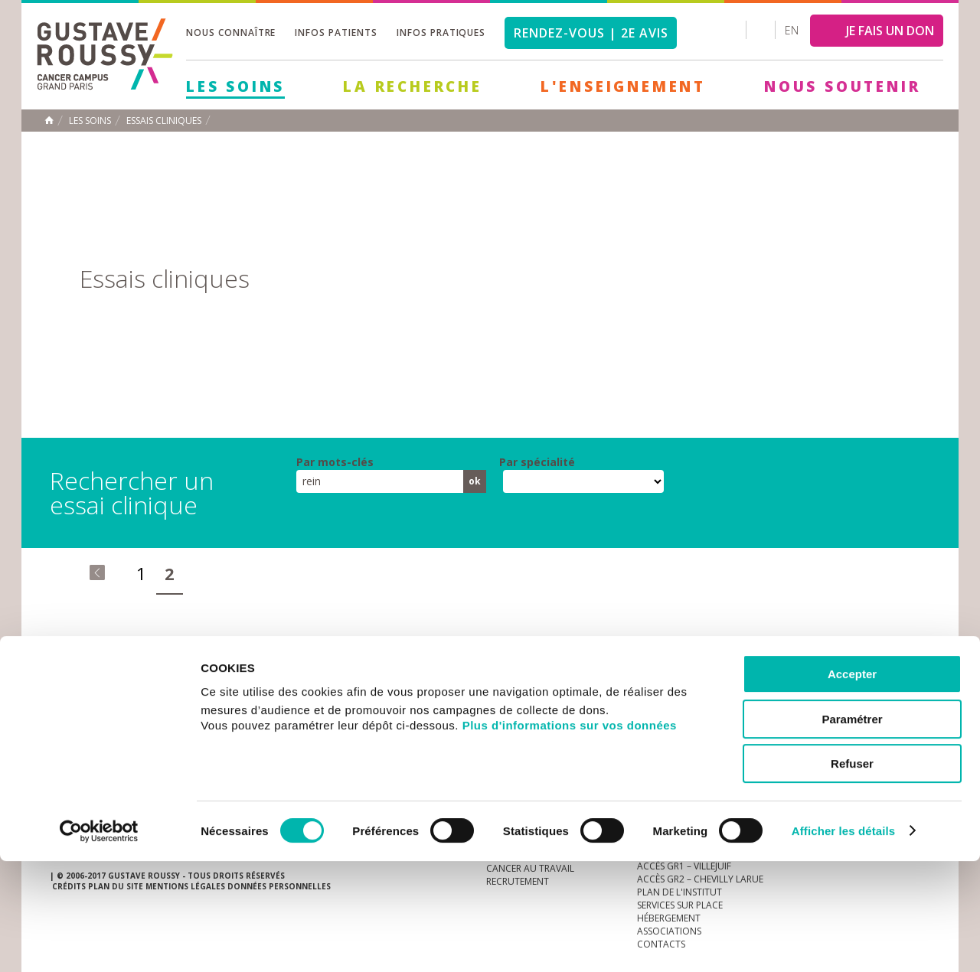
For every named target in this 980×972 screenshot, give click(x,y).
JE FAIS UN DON (890, 30)
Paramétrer (852, 830)
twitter (894, 687)
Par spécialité (537, 462)
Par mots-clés (335, 462)
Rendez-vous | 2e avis (591, 32)
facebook (918, 687)
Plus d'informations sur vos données (569, 836)
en (792, 30)
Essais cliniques (163, 121)
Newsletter (770, 694)
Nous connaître (231, 32)
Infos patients (336, 32)
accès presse (194, 686)
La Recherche (412, 86)
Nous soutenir (842, 86)
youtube (846, 687)
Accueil (49, 120)
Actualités (97, 686)
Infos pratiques (441, 32)
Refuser (852, 874)
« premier (97, 572)
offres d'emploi (305, 686)
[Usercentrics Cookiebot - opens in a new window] (99, 942)
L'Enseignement (623, 86)
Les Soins (235, 86)
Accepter (852, 784)
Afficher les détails (843, 941)
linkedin (870, 687)
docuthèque (416, 686)
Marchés (508, 686)
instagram (823, 687)
